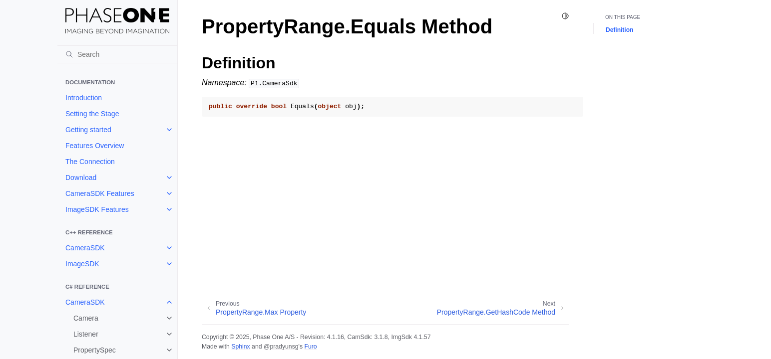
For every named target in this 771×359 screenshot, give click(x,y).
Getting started (88, 130)
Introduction (83, 98)
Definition (619, 29)
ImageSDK (82, 264)
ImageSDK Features (97, 209)
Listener (85, 334)
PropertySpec (94, 350)
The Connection (90, 162)
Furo (310, 346)
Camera (85, 318)
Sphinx (240, 346)
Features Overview (94, 146)
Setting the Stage (92, 114)
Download (80, 177)
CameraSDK (85, 248)
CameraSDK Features (99, 193)
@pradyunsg (281, 346)
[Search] (117, 54)
